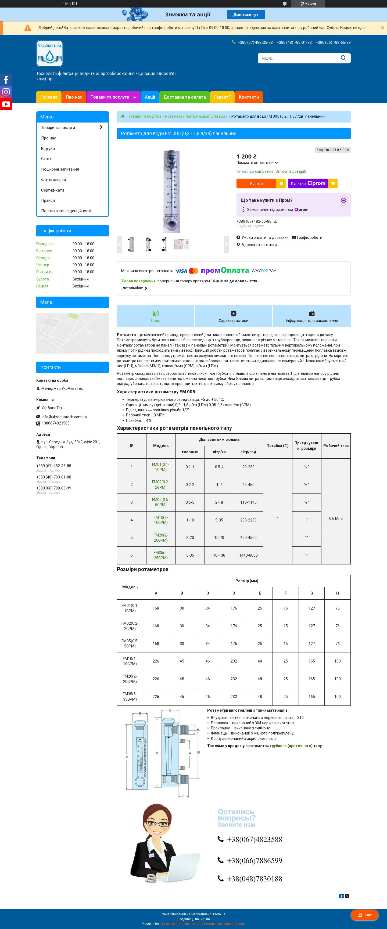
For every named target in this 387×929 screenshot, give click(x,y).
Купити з (308, 183)
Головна (49, 97)
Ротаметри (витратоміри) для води (196, 116)
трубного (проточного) (291, 746)
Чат (364, 915)
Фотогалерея (53, 179)
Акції (150, 97)
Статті (46, 158)
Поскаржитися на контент (182, 924)
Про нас (74, 97)
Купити (256, 183)
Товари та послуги (110, 97)
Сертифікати (52, 190)
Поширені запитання (60, 169)
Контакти (249, 97)
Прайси (48, 200)
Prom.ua (219, 914)
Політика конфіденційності (66, 210)
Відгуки (48, 148)
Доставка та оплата (184, 97)
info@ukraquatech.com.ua (64, 417)
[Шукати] (343, 58)
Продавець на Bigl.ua (193, 919)
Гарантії (222, 97)
